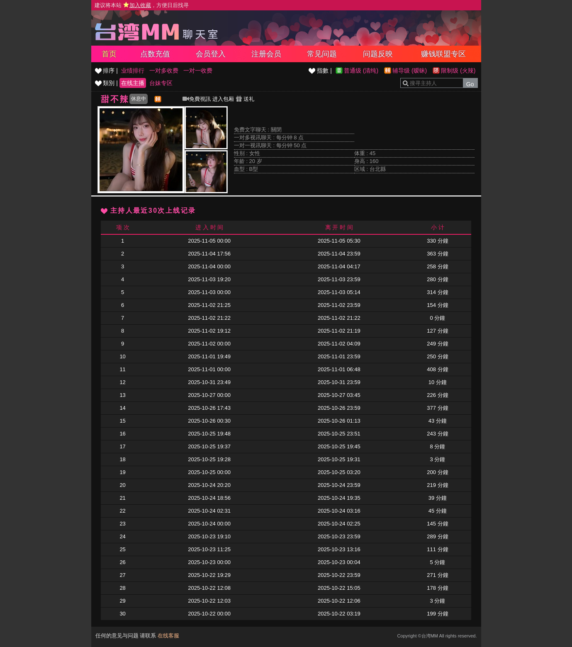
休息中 (138, 99)
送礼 (245, 99)
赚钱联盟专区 (443, 54)
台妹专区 (161, 83)
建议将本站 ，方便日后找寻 (142, 5)
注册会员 (266, 54)
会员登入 (211, 54)
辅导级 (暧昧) (409, 70)
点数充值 (155, 54)
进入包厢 (223, 99)
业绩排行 (132, 70)
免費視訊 (197, 99)
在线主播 (132, 83)
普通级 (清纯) (361, 70)
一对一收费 (197, 70)
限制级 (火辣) (458, 70)
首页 (109, 54)
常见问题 (322, 54)
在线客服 (168, 635)
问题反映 (378, 54)
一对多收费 (163, 70)
